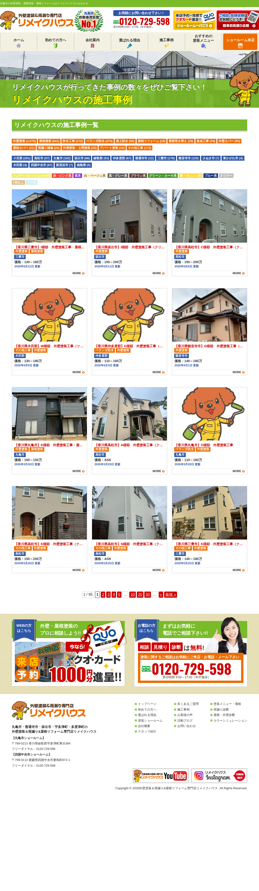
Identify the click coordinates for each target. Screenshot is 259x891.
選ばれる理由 (129, 43)
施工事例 (166, 43)
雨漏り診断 (221, 709)
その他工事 (139, 148)
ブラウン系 (138, 175)
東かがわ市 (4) (233, 158)
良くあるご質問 (188, 704)
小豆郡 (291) (21, 158)
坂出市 (100, 256)
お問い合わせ (186, 726)
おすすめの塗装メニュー (203, 41)
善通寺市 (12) (144, 158)
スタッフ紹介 (147, 731)
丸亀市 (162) (62, 158)
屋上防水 (125, 141)
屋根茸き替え (181, 141)
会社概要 (144, 726)
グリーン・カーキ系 (163, 175)
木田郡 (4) (20, 165)
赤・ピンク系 (62, 175)
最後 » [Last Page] (170, 595)
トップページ (147, 704)
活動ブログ (185, 720)
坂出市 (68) (82, 158)
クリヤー (226, 175)
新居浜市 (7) (64, 165)
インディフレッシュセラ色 (31, 175)
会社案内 (92, 43)
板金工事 (206, 141)
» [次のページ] (161, 595)
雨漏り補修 (49, 148)
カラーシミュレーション (230, 720)
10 (132, 595)
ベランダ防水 (99, 141)
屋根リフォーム (152, 141)
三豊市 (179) (166, 158)
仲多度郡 (101, 355)
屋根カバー (24, 148)
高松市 (180, 256)
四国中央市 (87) (42, 165)
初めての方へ (55, 43)
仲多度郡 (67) (122, 158)
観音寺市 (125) (188, 158)
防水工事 (73, 141)
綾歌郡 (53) (101, 158)
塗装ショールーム (150, 720)
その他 (31, 182)
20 (140, 595)
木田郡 (19, 355)
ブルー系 (211, 175)
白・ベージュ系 (94, 175)
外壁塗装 (24, 141)
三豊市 (19, 256)
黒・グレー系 (118, 175)
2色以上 (18, 182)
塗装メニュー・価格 (227, 704)
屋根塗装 (49, 141)
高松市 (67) (42, 158)
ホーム (18, 43)
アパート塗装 (112, 148)
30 (148, 595)
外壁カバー (229, 141)
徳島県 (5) (84, 165)
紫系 (78, 175)
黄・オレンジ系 (190, 175)
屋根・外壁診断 (224, 715)
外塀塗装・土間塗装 (80, 148)
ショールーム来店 (240, 43)
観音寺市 (181, 355)
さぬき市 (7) (210, 158)
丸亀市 (19, 454)
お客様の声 (185, 715)
